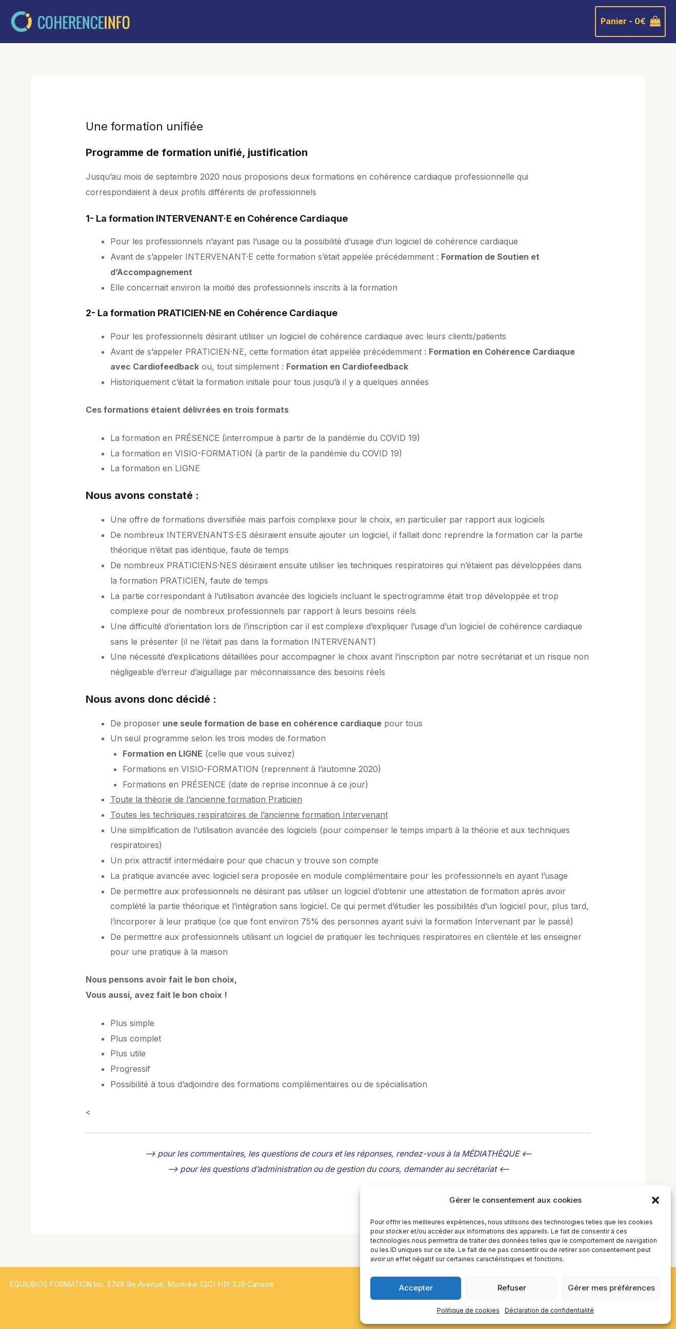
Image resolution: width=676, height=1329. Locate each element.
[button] (655, 1200)
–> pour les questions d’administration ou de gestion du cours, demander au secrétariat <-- (338, 1169)
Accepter (416, 1288)
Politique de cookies (468, 1310)
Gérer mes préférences (611, 1288)
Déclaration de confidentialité (549, 1310)
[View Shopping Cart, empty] (630, 21)
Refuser (512, 1288)
